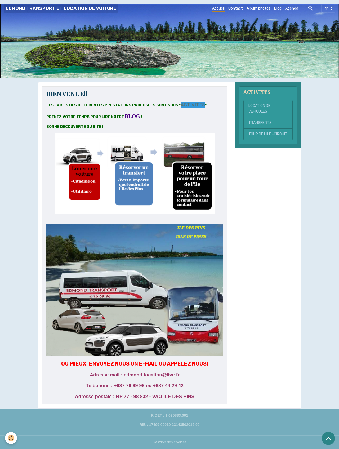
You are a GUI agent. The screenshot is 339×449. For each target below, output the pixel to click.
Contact (235, 8)
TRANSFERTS (260, 123)
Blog (278, 8)
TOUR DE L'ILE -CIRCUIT (267, 134)
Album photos (258, 8)
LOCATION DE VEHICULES (259, 109)
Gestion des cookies (170, 442)
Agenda (291, 8)
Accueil (218, 8)
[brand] (61, 8)
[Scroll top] (328, 438)
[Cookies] (11, 438)
